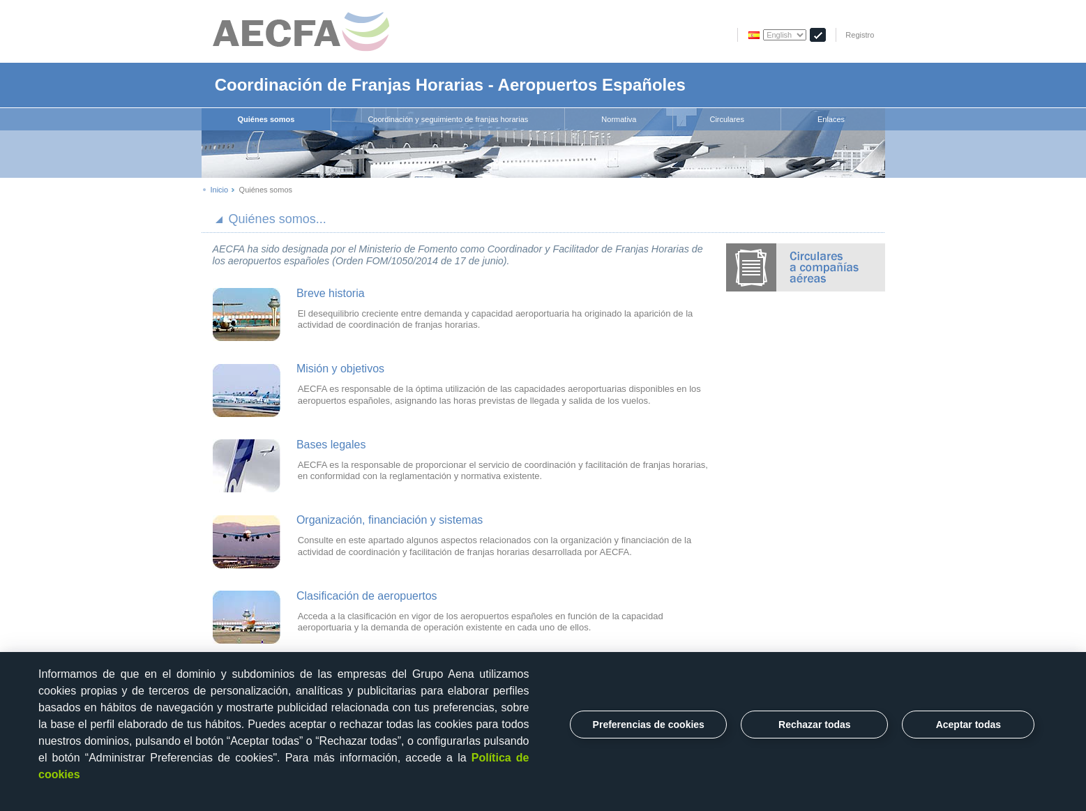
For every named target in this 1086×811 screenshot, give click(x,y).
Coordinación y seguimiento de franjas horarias (448, 119)
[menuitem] (267, 119)
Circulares (726, 119)
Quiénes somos (266, 119)
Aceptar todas (968, 724)
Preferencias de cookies (648, 724)
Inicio (220, 190)
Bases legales (331, 444)
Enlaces (831, 119)
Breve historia (330, 293)
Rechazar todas (814, 724)
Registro (859, 35)
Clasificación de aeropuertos (366, 596)
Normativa (618, 119)
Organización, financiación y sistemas (389, 520)
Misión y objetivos (340, 368)
